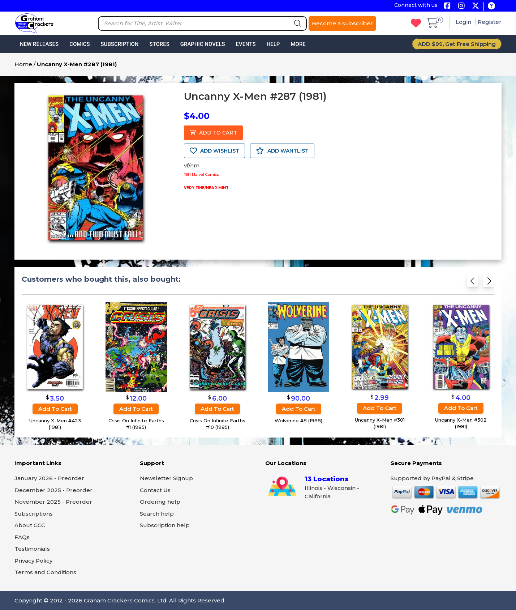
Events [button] (245, 44)
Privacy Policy (33, 560)
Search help (157, 513)
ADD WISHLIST (214, 150)
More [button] (298, 44)
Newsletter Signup (166, 478)
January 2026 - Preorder (49, 478)
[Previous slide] (472, 283)
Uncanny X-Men (48, 420)
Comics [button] (79, 44)
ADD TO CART (213, 132)
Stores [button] (159, 44)
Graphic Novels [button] (202, 44)
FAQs (22, 537)
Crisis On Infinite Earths (136, 420)
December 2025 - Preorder (53, 490)
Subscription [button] (120, 44)
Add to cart (55, 408)
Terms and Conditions (45, 572)
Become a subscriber (342, 23)
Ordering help (160, 501)
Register (490, 21)
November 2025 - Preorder (53, 501)
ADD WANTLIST (282, 150)
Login (464, 21)
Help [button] (273, 44)
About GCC (29, 525)
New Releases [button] (39, 44)
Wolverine (287, 420)
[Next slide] (488, 283)
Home (23, 64)
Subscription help (165, 525)
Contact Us (155, 490)
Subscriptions (33, 513)
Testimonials (32, 548)
